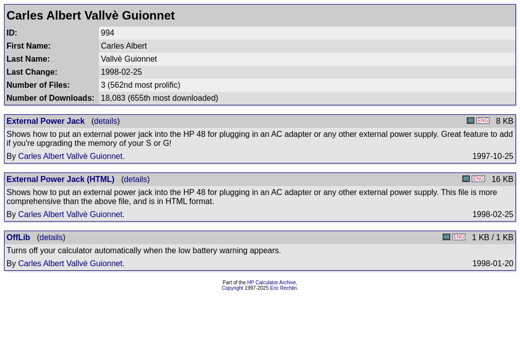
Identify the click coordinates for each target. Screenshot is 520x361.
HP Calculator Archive (271, 282)
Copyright (232, 288)
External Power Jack (46, 121)
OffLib (18, 237)
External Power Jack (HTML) (60, 179)
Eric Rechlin (283, 288)
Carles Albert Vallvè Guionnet (70, 156)
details (105, 121)
